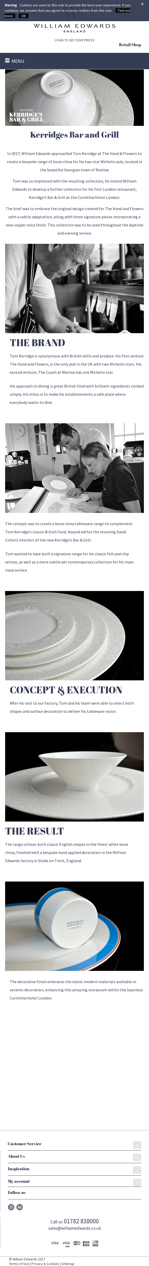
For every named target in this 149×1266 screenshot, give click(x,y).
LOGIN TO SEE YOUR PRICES (74, 40)
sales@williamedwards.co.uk (74, 1228)
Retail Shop (130, 45)
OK (23, 16)
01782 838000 (81, 1221)
